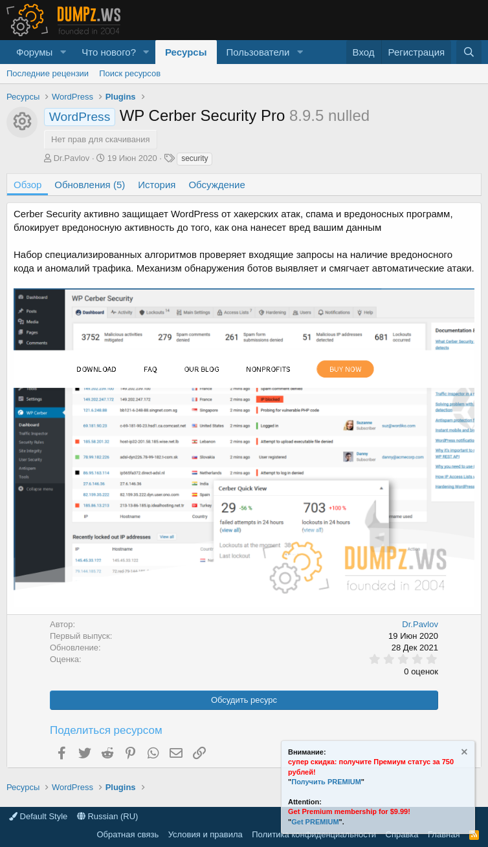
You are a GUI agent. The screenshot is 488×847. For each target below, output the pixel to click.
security (194, 158)
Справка (402, 834)
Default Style (38, 816)
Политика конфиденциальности (314, 834)
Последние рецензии (47, 73)
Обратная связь (127, 834)
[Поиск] (469, 52)
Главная (444, 834)
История (156, 184)
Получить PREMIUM (326, 782)
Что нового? (109, 52)
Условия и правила (205, 834)
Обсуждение (216, 184)
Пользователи (258, 52)
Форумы (34, 52)
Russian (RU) (108, 816)
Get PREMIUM (314, 822)
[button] (63, 52)
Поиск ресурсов (130, 73)
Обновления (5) (89, 184)
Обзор (27, 184)
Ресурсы (186, 52)
